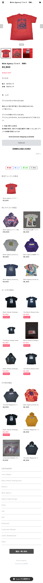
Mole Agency (6, 493)
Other (4, 542)
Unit (3, 511)
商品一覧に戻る (21, 551)
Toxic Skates (6, 474)
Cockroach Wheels (9, 529)
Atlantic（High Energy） (10, 499)
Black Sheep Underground (11, 480)
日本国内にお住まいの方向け (21, 149)
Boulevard (5, 523)
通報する (38, 153)
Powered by (21, 563)
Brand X (5, 487)
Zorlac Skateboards (9, 535)
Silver (4, 505)
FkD (3, 517)
